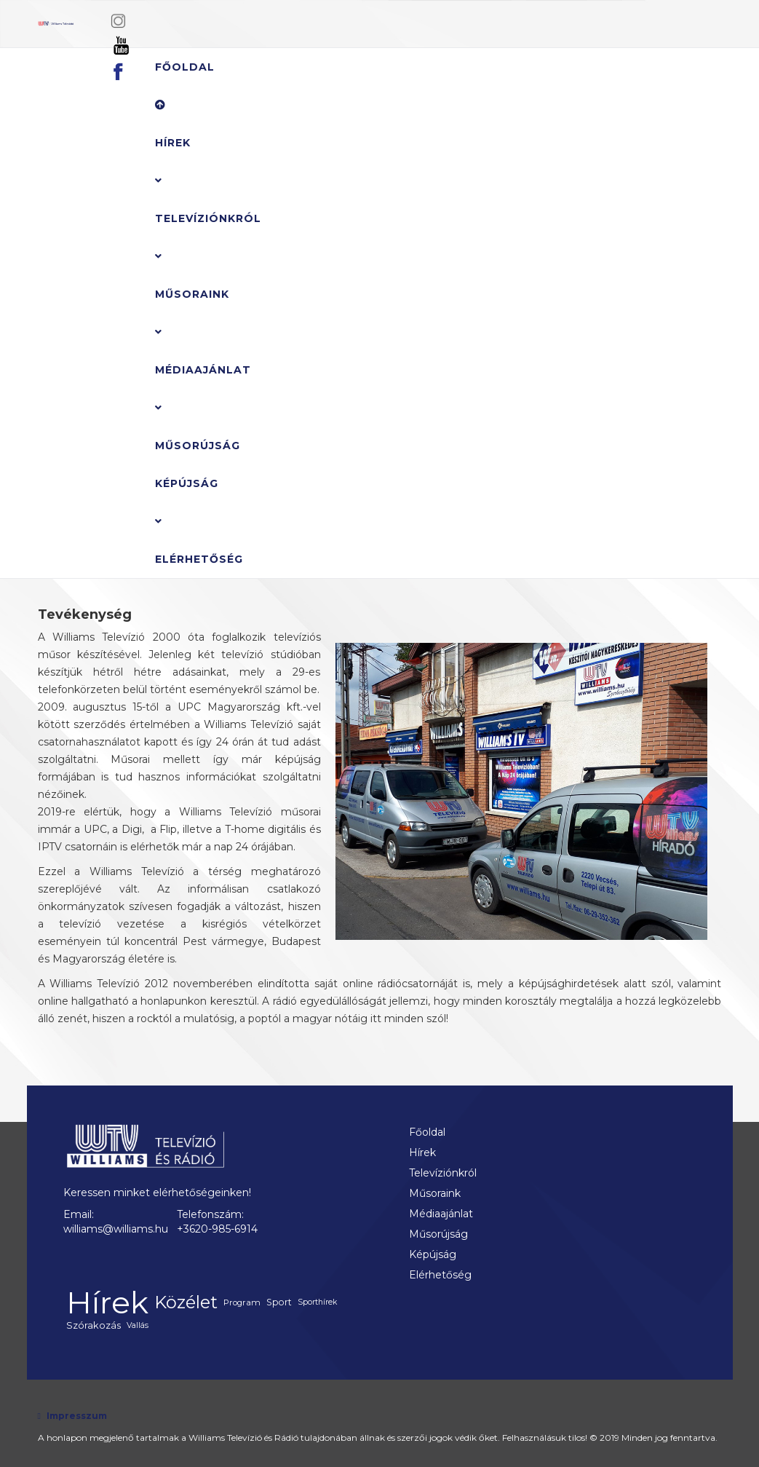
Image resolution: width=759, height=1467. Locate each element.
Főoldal (185, 67)
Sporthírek (317, 1302)
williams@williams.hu (115, 1228)
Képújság (186, 483)
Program (242, 1302)
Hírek (173, 124)
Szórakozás (93, 1325)
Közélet (186, 1302)
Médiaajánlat (203, 369)
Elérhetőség (199, 559)
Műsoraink (192, 294)
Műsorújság (197, 445)
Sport (279, 1302)
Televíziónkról (208, 218)
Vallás (137, 1325)
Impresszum (77, 1415)
